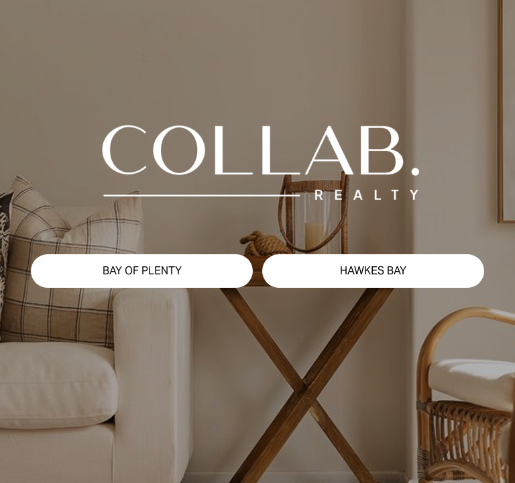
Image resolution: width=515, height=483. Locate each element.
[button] (142, 271)
